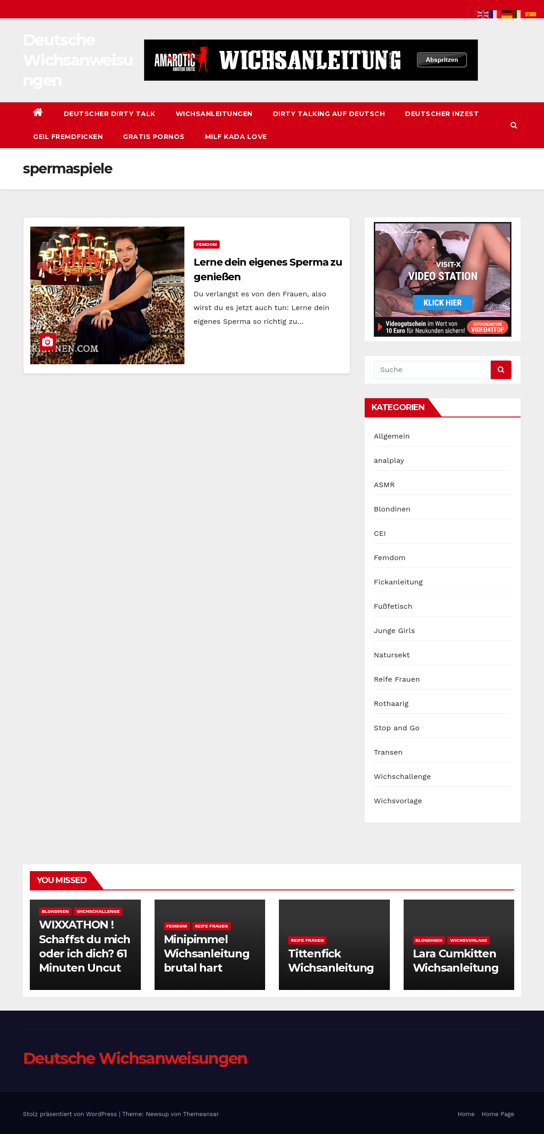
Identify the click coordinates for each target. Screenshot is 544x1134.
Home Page (498, 1114)
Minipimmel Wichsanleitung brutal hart (207, 953)
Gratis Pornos (154, 137)
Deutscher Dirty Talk (109, 114)
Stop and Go (397, 727)
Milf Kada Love (236, 137)
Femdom (206, 244)
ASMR (384, 484)
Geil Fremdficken (68, 137)
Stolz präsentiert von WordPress (71, 1114)
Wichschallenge (402, 776)
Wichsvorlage (398, 800)
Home (466, 1114)
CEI (380, 533)
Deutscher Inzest (442, 114)
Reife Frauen (397, 679)
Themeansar (201, 1114)
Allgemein (392, 436)
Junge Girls (394, 630)
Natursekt (392, 654)
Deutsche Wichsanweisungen (78, 60)
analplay (389, 460)
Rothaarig (391, 703)
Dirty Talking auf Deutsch (329, 114)
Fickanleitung (398, 582)
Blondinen (392, 509)
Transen (388, 752)
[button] (514, 125)
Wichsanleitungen (214, 114)
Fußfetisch (393, 606)
